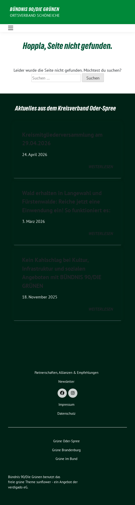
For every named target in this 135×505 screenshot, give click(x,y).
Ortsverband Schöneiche (35, 15)
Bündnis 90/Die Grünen (34, 9)
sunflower (43, 482)
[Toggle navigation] (10, 28)
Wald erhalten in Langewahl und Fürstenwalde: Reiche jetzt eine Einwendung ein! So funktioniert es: (66, 201)
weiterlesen (100, 166)
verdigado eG (17, 487)
